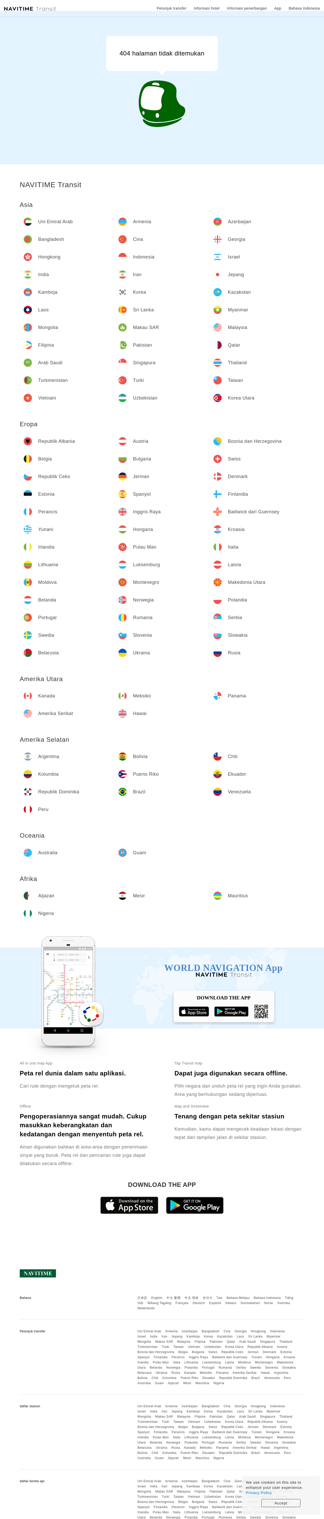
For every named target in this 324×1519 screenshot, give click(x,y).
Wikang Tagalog (159, 1303)
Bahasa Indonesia (267, 1298)
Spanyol (143, 1357)
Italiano (231, 1303)
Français (182, 1303)
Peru (287, 1378)
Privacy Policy (259, 1492)
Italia (176, 1362)
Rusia (175, 1373)
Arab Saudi (247, 1341)
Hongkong (258, 1331)
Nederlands (145, 1308)
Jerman (253, 1352)
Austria (282, 1347)
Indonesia (277, 1331)
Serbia (241, 1367)
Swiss (212, 1352)
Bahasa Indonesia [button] (304, 8)
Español (215, 1303)
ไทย (219, 1298)
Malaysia (183, 1341)
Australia (144, 1383)
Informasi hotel (206, 8)
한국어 (208, 1298)
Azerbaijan (189, 1331)
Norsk (268, 1303)
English (157, 1298)
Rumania (225, 1367)
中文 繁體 (173, 1298)
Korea (208, 1336)
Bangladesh (210, 1331)
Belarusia (144, 1373)
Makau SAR (164, 1341)
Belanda (156, 1367)
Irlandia (142, 1362)
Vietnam (194, 1347)
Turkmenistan (147, 1347)
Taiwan (178, 1347)
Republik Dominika (233, 1378)
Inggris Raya (198, 1357)
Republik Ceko (232, 1352)
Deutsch (199, 1303)
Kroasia (289, 1357)
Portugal (208, 1367)
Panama (222, 1373)
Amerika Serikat (244, 1373)
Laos (240, 1336)
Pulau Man (161, 1362)
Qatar (231, 1341)
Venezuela (272, 1378)
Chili (155, 1378)
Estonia (286, 1352)
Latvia (229, 1362)
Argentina (281, 1373)
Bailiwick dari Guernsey (229, 1357)
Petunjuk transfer (171, 8)
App (277, 8)
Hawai (265, 1373)
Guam (159, 1383)
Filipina (200, 1341)
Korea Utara (234, 1347)
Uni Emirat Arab (149, 1331)
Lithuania (191, 1362)
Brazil (255, 1378)
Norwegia (173, 1367)
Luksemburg (212, 1362)
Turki (165, 1347)
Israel (141, 1336)
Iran (164, 1336)
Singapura (267, 1341)
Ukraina (161, 1373)
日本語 (142, 1298)
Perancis (178, 1357)
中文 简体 (192, 1298)
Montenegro (264, 1362)
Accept (281, 1503)
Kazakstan (225, 1336)
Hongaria (273, 1357)
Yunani (257, 1357)
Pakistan (216, 1341)
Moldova (244, 1362)
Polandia (191, 1367)
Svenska (283, 1303)
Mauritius (202, 1383)
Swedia (255, 1367)
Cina (227, 1331)
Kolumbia (170, 1378)
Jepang (176, 1336)
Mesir (187, 1383)
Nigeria (218, 1383)
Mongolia (144, 1341)
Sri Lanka (255, 1336)
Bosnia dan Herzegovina (155, 1352)
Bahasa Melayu (238, 1298)
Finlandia (160, 1357)
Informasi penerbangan (247, 8)
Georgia (241, 1331)
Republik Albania (260, 1347)
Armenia (171, 1331)
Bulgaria (198, 1352)
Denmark (269, 1352)
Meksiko (206, 1373)
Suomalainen (250, 1303)
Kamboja (193, 1336)
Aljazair (173, 1383)
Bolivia (142, 1378)
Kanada (190, 1373)
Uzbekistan (212, 1347)
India (154, 1336)
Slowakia (289, 1367)
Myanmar (274, 1336)
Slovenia (271, 1367)
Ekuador (209, 1378)
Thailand (285, 1341)
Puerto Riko (189, 1378)
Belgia (183, 1352)
